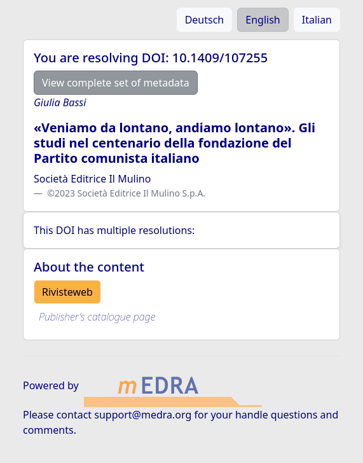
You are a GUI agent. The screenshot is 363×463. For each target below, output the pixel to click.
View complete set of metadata (115, 83)
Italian (317, 20)
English (262, 20)
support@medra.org (142, 415)
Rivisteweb (67, 292)
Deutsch (204, 20)
